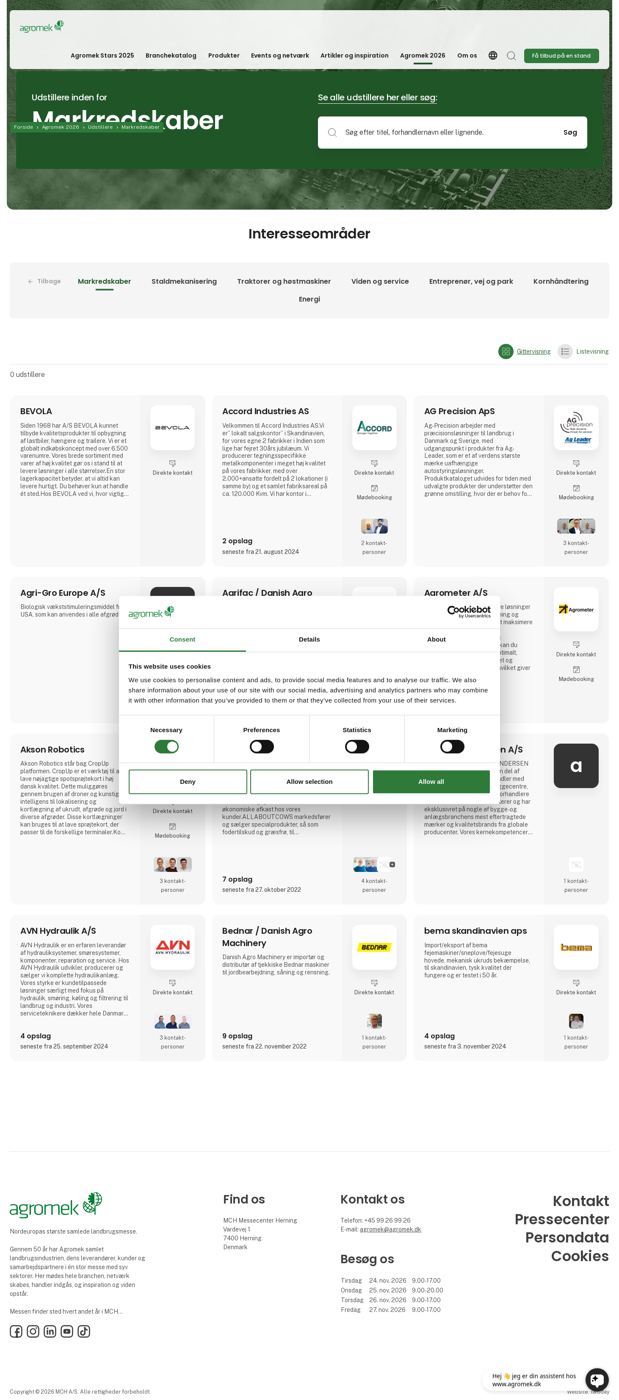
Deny (188, 781)
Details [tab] (309, 639)
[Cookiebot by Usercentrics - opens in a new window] (454, 612)
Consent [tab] (183, 639)
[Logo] (54, 26)
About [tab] (436, 639)
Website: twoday (588, 1392)
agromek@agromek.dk (390, 1229)
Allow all (431, 781)
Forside (23, 127)
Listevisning (583, 351)
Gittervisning (524, 351)
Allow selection (309, 781)
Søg (570, 132)
